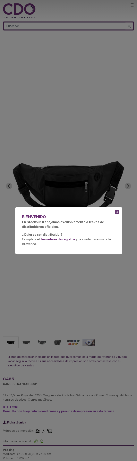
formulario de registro (58, 239)
